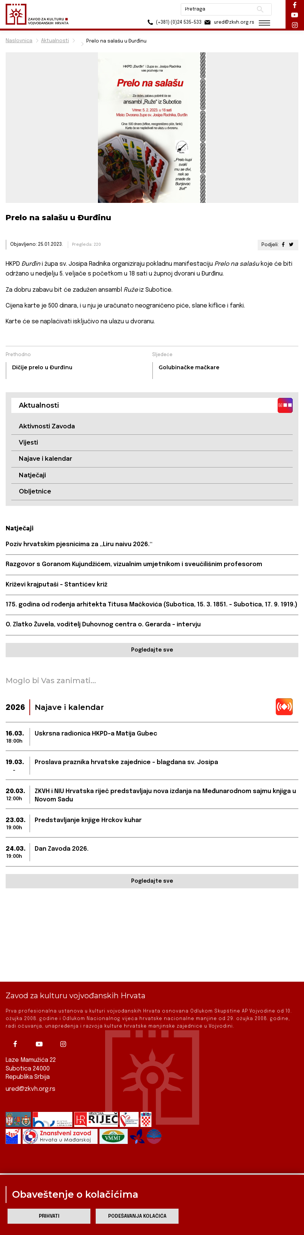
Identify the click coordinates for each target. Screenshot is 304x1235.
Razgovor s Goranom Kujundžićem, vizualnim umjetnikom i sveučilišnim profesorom (134, 564)
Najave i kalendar (45, 458)
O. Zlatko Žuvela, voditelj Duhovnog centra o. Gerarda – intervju (103, 624)
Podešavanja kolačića (137, 1216)
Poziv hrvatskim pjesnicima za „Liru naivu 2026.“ (79, 544)
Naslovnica (19, 40)
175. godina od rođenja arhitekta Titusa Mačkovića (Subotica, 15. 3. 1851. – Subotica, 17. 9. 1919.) (152, 605)
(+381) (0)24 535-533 (172, 22)
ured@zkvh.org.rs (30, 1089)
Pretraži (259, 9)
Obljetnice (35, 491)
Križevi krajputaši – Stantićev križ (56, 585)
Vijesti (28, 442)
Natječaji (32, 475)
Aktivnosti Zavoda (47, 426)
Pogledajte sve (152, 650)
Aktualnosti (55, 40)
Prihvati (49, 1216)
